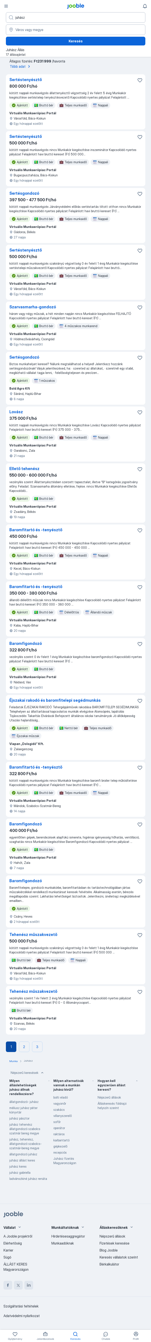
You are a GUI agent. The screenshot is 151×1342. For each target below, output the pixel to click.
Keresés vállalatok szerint (119, 1257)
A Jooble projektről (17, 1236)
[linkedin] (28, 1285)
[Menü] (6, 6)
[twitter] (18, 1285)
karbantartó (61, 1140)
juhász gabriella (20, 1172)
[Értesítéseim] (145, 6)
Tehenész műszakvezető (33, 934)
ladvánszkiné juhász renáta (28, 1179)
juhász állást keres (22, 1160)
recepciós (60, 1152)
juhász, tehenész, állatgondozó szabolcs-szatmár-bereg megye (25, 1143)
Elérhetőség (12, 1243)
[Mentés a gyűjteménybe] (140, 80)
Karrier (8, 1250)
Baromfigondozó (25, 643)
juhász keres (18, 1166)
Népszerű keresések (27, 1073)
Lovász (16, 412)
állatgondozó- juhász (24, 1102)
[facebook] (7, 1285)
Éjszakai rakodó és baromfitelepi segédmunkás (55, 700)
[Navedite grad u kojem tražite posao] (75, 29)
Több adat (21, 66)
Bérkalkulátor (109, 1264)
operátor (59, 1128)
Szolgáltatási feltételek (21, 1306)
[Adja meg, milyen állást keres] (75, 17)
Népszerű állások (109, 1097)
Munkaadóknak (62, 1243)
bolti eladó (60, 1097)
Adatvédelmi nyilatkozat (21, 1316)
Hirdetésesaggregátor (68, 1236)
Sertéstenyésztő (25, 79)
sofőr (57, 1122)
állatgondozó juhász (23, 1154)
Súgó (7, 1257)
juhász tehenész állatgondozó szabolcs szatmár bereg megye (24, 1129)
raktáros (59, 1134)
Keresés (76, 41)
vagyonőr (59, 1103)
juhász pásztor (19, 1118)
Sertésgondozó (24, 193)
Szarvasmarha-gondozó (32, 307)
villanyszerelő (62, 1116)
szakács (59, 1109)
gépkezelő (60, 1146)
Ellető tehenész (24, 468)
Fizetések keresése (114, 1243)
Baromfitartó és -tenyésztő (35, 530)
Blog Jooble (109, 1250)
